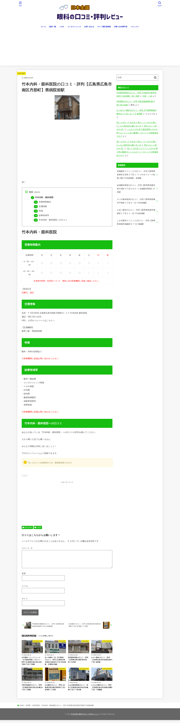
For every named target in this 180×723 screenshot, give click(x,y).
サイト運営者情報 (104, 27)
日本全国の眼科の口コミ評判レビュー (85, 717)
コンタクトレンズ (74, 27)
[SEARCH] (159, 3)
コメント (27, 548)
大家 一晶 (147, 96)
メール (25, 589)
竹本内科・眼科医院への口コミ (50, 220)
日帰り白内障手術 (120, 27)
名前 (24, 576)
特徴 (38, 211)
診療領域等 (41, 215)
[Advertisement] (90, 48)
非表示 (37, 192)
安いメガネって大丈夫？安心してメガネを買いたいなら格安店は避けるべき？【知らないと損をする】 (136, 126)
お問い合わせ (89, 27)
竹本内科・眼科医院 (42, 197)
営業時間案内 (42, 202)
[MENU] (20, 3)
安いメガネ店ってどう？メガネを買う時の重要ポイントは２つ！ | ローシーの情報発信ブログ (137, 152)
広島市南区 (21, 73)
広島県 (38, 527)
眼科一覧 (52, 27)
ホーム (43, 27)
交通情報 (40, 206)
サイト (25, 601)
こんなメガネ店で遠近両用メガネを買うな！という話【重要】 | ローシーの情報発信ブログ (137, 132)
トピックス (135, 27)
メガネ (61, 27)
